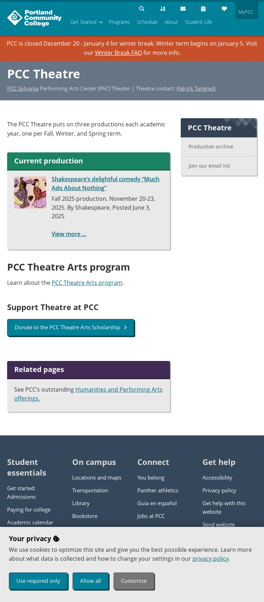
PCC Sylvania (22, 88)
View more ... (69, 234)
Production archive (211, 146)
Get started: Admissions (21, 492)
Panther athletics (157, 490)
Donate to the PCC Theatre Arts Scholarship (71, 327)
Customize (134, 580)
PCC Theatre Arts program (87, 283)
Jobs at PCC (151, 515)
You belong (150, 477)
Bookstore (84, 515)
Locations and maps (96, 477)
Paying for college (29, 509)
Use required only (38, 580)
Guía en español (157, 503)
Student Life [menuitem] (198, 22)
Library (81, 503)
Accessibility (217, 477)
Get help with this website (223, 507)
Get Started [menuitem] (83, 22)
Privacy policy (219, 490)
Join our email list (209, 165)
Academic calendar (30, 522)
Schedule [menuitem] (147, 22)
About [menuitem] (171, 22)
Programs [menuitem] (119, 22)
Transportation (90, 490)
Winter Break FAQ (118, 53)
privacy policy (210, 558)
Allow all (90, 580)
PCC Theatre (43, 74)
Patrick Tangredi (196, 88)
